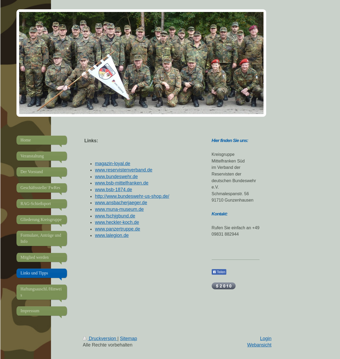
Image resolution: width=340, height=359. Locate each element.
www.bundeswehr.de (116, 176)
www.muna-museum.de (119, 209)
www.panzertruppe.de (117, 229)
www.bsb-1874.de (113, 189)
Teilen (219, 272)
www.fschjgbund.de (115, 216)
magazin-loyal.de (112, 163)
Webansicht (259, 345)
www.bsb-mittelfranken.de (121, 183)
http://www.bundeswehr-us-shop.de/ (132, 196)
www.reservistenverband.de (123, 170)
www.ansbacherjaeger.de (121, 202)
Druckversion (100, 338)
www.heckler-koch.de (117, 222)
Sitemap (128, 338)
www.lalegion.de (112, 235)
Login (265, 338)
